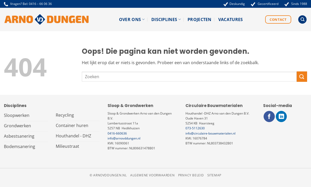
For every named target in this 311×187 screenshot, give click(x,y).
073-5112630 (195, 128)
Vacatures (230, 19)
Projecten (200, 19)
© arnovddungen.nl (108, 175)
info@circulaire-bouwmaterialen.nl (210, 133)
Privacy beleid (191, 175)
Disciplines (166, 19)
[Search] (302, 19)
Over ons (132, 19)
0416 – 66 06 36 (40, 4)
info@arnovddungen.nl (124, 138)
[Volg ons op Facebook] (269, 116)
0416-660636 (117, 133)
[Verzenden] (302, 76)
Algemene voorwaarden (152, 175)
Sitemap (214, 175)
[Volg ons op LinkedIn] (281, 116)
